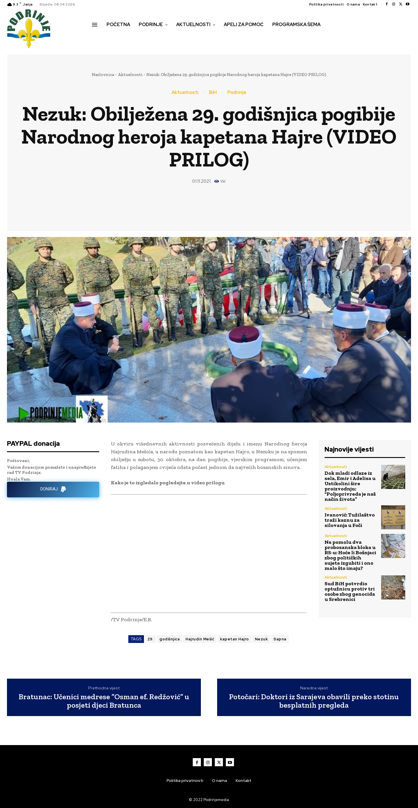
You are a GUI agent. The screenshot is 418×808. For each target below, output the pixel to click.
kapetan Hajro (234, 639)
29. (150, 639)
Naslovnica (103, 74)
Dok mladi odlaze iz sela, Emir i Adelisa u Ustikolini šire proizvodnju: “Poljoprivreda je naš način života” (350, 486)
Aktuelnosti (130, 74)
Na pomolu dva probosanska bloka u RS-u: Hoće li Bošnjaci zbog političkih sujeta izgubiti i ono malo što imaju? (350, 555)
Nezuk (261, 639)
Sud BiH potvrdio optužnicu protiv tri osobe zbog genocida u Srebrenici (350, 591)
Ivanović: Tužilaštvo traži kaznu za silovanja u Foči (350, 520)
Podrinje (236, 92)
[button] (98, 36)
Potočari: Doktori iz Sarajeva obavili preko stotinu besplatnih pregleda (314, 701)
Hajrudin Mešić (199, 639)
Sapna (280, 639)
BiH (213, 92)
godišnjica (169, 639)
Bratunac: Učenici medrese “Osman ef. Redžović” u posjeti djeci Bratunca (104, 701)
